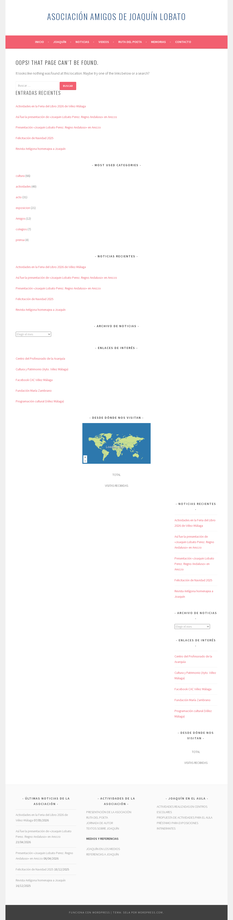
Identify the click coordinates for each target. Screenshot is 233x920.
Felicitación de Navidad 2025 (34, 138)
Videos (104, 42)
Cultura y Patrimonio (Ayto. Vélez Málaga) (42, 369)
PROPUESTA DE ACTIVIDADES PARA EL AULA (184, 817)
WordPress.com (150, 912)
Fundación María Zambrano (34, 391)
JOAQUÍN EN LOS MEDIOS (103, 849)
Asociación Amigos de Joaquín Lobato (116, 16)
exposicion (23, 208)
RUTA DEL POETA (97, 817)
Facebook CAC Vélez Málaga (34, 380)
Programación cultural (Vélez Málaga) (40, 401)
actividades (23, 186)
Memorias (158, 42)
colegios (21, 229)
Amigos (20, 218)
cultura (20, 176)
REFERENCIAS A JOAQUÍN (102, 854)
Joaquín (59, 42)
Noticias (82, 42)
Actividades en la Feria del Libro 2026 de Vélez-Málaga (51, 106)
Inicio (39, 42)
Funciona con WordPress (89, 912)
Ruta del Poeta (130, 42)
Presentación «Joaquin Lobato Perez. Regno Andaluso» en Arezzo (58, 127)
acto (19, 197)
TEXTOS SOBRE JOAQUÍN (102, 828)
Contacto (183, 42)
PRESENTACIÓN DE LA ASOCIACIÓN (108, 812)
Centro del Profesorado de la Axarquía (40, 358)
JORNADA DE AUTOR (99, 823)
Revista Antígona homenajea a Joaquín (41, 149)
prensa (20, 240)
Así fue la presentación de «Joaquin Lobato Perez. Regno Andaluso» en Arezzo (66, 117)
